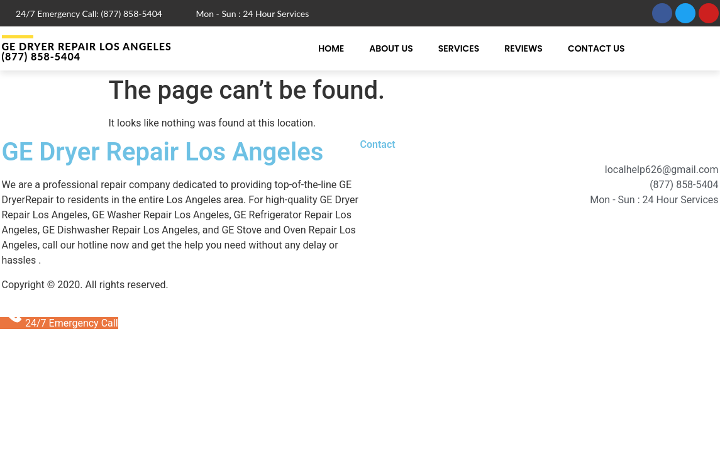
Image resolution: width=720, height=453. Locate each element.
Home (331, 48)
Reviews (523, 48)
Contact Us (596, 48)
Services (459, 48)
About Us (391, 48)
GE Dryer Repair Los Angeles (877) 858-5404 (87, 51)
